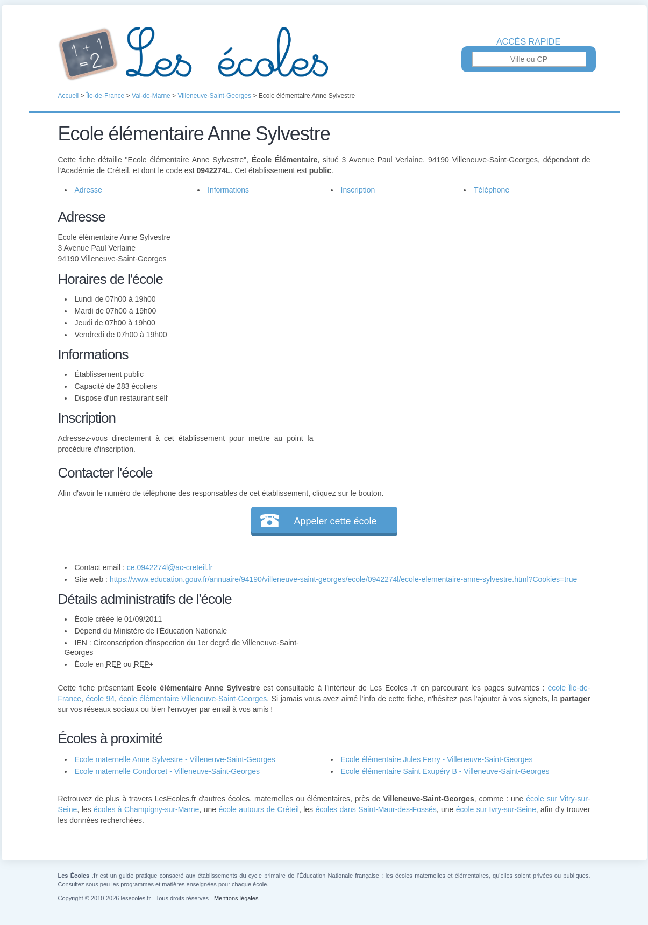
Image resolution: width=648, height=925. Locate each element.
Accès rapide (528, 42)
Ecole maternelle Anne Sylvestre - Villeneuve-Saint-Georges (175, 759)
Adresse (88, 190)
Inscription (358, 190)
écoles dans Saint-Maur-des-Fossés (376, 809)
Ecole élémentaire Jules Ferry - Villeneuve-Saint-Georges (437, 759)
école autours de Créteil (258, 809)
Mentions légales (236, 898)
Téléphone (491, 190)
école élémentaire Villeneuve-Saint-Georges (193, 698)
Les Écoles (324, 54)
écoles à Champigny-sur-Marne (146, 809)
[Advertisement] (451, 282)
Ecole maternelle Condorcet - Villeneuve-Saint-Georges (167, 771)
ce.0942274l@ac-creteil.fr (170, 567)
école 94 (100, 698)
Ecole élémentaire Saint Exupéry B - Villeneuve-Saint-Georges (445, 771)
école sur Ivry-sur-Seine (496, 809)
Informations (228, 190)
